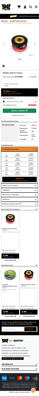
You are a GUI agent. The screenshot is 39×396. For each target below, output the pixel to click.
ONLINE (20, 179)
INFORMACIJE (7, 364)
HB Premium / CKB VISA (10, 194)
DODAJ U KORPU (19, 111)
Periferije (4, 21)
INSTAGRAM (18, 358)
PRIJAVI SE (30, 329)
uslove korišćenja (23, 332)
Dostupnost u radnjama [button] (19, 115)
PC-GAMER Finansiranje (10, 149)
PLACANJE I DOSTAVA (10, 369)
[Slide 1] (3, 66)
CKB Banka (6, 190)
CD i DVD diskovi (8, 23)
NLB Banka (6, 199)
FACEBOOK (7, 358)
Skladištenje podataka (18, 21)
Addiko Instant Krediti (10, 185)
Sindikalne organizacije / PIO (12, 204)
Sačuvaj (32, 77)
